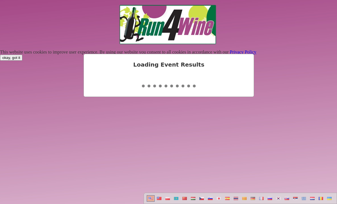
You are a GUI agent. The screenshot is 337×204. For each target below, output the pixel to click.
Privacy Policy (243, 52)
